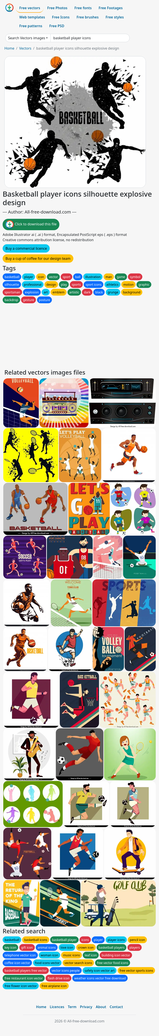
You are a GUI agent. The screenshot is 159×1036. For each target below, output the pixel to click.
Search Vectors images (26, 38)
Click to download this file (31, 224)
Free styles (115, 17)
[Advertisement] (79, 335)
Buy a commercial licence (26, 248)
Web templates (32, 17)
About (101, 1006)
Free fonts (83, 7)
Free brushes (87, 17)
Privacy (86, 1006)
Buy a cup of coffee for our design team (38, 258)
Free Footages (111, 7)
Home (9, 48)
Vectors (25, 48)
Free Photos (57, 7)
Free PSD (56, 25)
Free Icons (60, 17)
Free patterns (30, 25)
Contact (116, 1006)
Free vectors (29, 7)
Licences (57, 1006)
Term (72, 1006)
